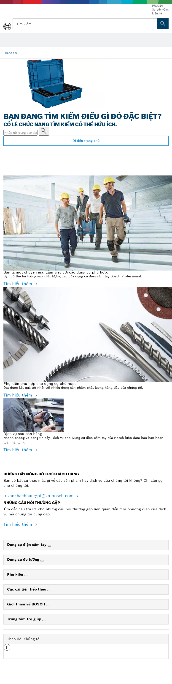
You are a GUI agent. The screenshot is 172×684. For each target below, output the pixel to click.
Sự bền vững (160, 9)
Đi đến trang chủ (86, 141)
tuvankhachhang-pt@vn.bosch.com (39, 495)
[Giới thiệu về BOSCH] (48, 605)
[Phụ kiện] (26, 575)
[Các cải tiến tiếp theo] (49, 590)
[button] (7, 649)
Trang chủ (11, 53)
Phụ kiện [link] (15, 574)
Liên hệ (157, 13)
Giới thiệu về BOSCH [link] (26, 604)
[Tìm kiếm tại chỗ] (163, 23)
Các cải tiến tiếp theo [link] (27, 589)
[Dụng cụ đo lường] (42, 560)
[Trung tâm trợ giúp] (44, 620)
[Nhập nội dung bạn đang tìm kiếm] (44, 131)
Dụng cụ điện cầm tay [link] (27, 544)
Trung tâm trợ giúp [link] (24, 619)
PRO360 (157, 5)
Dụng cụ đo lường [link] (23, 559)
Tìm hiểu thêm (18, 283)
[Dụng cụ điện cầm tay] (49, 546)
